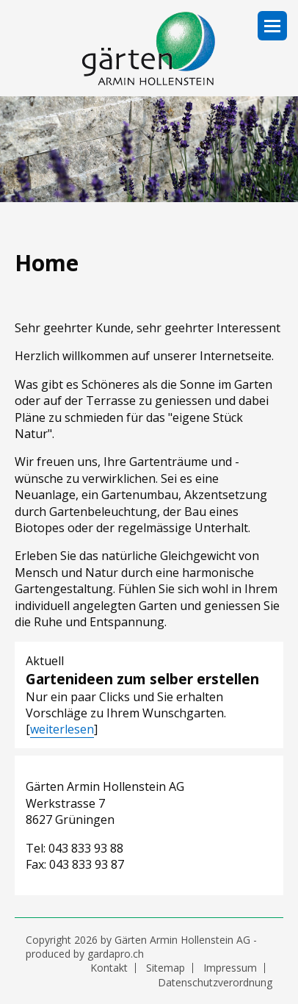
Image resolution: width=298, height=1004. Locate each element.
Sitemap (165, 968)
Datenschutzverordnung (215, 983)
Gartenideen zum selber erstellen (142, 679)
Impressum (230, 968)
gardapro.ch (115, 954)
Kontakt (109, 968)
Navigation (272, 26)
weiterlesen (62, 729)
